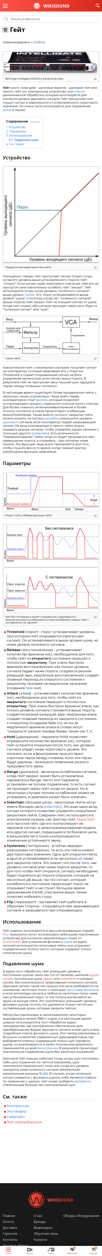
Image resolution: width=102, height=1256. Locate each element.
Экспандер (16, 1111)
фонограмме (48, 1048)
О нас (38, 1216)
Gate (39, 42)
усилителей (12, 942)
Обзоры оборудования (81, 1216)
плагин (79, 91)
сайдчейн (40, 433)
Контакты (10, 1239)
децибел (52, 418)
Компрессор (18, 1106)
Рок (6, 934)
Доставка (10, 1227)
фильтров (91, 990)
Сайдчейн (16, 1117)
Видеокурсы (43, 1227)
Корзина (40, 1239)
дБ (80, 858)
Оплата (8, 1221)
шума (7, 110)
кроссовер (74, 990)
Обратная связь (46, 1233)
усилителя (68, 979)
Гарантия (10, 1233)
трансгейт (86, 819)
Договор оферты (16, 1245)
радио (48, 979)
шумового (11, 422)
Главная (9, 1216)
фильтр (41, 400)
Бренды (40, 1221)
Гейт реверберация (24, 1122)
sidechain (53, 807)
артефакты (82, 1081)
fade (29, 688)
